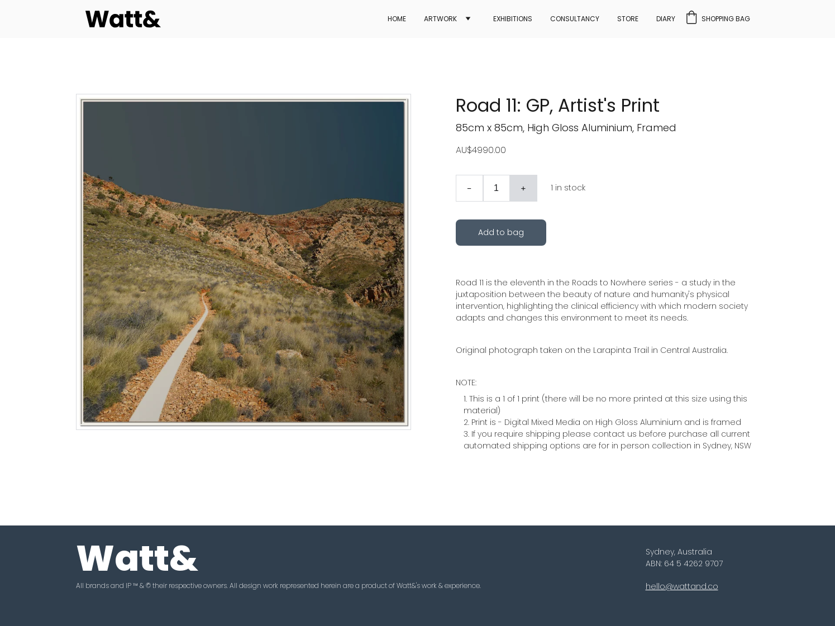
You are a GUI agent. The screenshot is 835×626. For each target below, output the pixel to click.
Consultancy (574, 19)
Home (397, 19)
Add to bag (501, 232)
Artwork (440, 19)
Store (627, 19)
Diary (665, 19)
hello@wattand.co (682, 586)
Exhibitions (512, 19)
